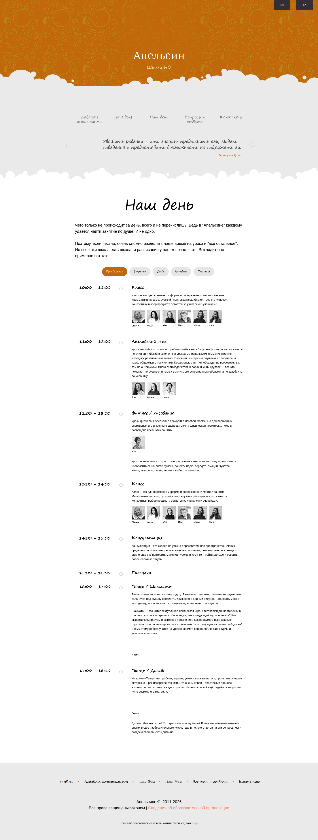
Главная (67, 782)
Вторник (140, 271)
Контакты (249, 782)
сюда (195, 823)
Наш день (173, 782)
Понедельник (114, 271)
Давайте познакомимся (106, 782)
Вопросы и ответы (210, 782)
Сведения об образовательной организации (188, 808)
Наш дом (146, 782)
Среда (161, 271)
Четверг (181, 271)
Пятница (204, 271)
